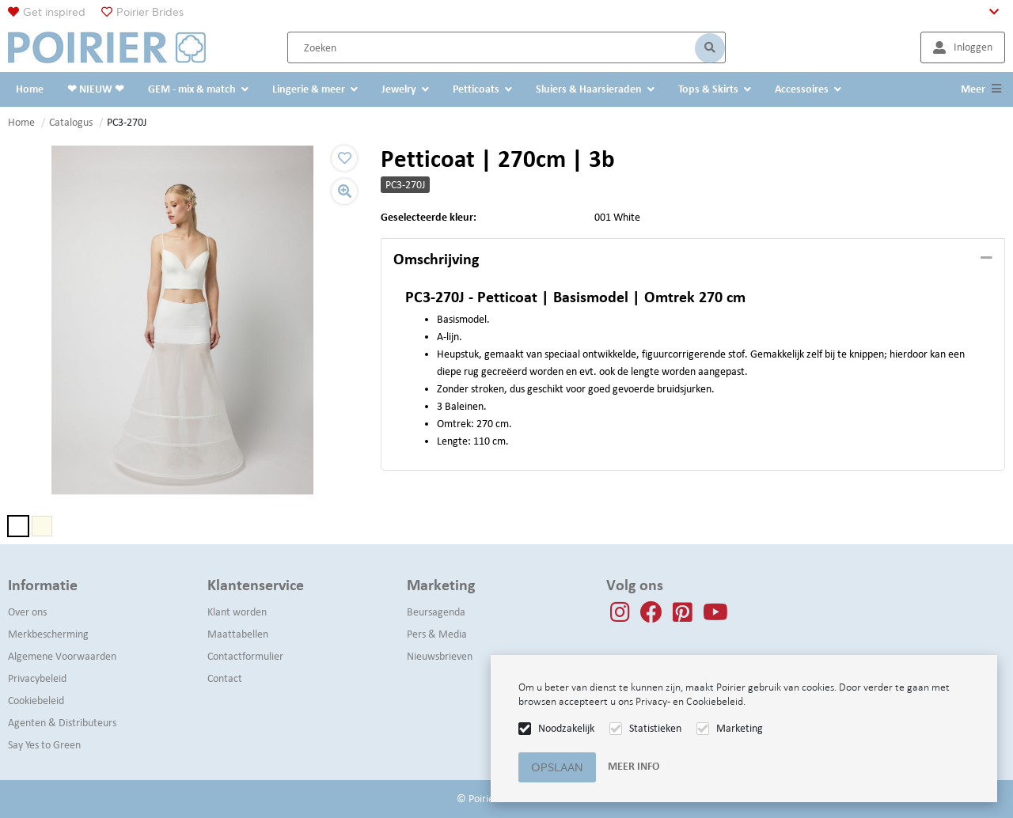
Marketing (739, 728)
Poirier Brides (150, 12)
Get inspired (54, 12)
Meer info (633, 766)
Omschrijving (436, 258)
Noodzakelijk (566, 728)
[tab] (692, 259)
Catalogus (71, 122)
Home (21, 122)
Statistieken (655, 728)
